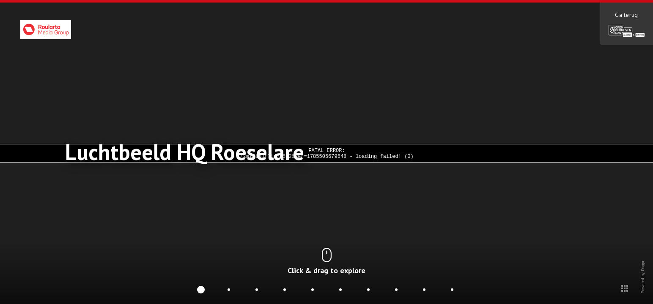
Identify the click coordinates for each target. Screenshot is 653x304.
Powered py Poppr (642, 291)
